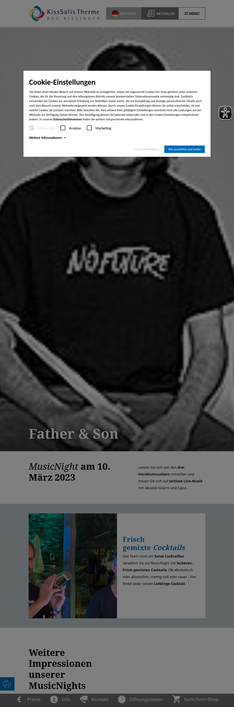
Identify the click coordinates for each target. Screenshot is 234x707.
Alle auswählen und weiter (184, 149)
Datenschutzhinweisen (67, 119)
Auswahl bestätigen (147, 149)
